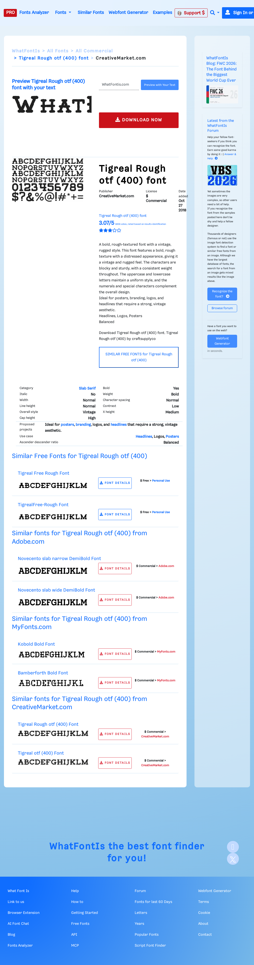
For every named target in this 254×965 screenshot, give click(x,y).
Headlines (144, 437)
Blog (11, 935)
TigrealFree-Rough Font (43, 504)
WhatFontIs (26, 51)
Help (75, 891)
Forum (140, 891)
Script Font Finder (150, 946)
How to (77, 902)
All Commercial (94, 51)
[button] (215, 13)
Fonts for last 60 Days (153, 902)
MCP (75, 946)
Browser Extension (23, 913)
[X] (233, 859)
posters (67, 425)
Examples (162, 12)
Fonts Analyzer (34, 12)
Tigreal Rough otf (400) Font (48, 724)
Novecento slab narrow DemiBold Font (59, 558)
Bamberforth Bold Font (43, 673)
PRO (10, 12)
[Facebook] (233, 847)
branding (83, 425)
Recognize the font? (222, 294)
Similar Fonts (91, 12)
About (203, 924)
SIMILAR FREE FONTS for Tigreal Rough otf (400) (138, 357)
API (74, 935)
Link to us (16, 902)
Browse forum (222, 308)
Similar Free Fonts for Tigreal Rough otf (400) (79, 456)
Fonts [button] (61, 12)
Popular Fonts (147, 935)
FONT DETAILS (115, 483)
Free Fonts (80, 924)
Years (139, 924)
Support (191, 13)
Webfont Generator (128, 12)
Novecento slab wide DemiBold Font (56, 590)
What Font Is (18, 891)
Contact (205, 935)
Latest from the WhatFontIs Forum (220, 126)
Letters (141, 913)
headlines (119, 425)
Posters (172, 437)
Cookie (204, 913)
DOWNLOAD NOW (138, 119)
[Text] (119, 85)
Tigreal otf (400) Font (41, 753)
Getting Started (84, 913)
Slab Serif (87, 389)
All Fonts (58, 51)
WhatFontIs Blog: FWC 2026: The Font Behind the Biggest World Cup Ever (221, 69)
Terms (203, 902)
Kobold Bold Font (36, 644)
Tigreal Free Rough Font (43, 473)
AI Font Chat (18, 924)
